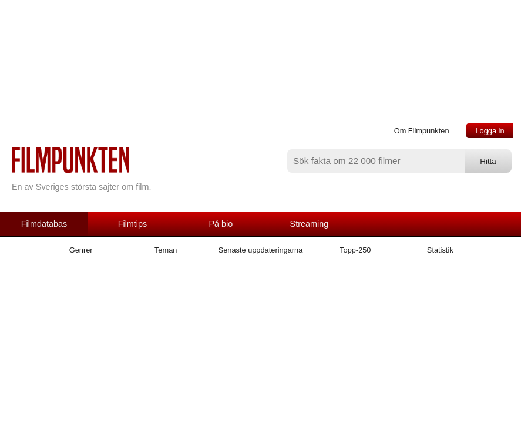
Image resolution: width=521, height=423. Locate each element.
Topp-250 (355, 250)
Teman (165, 250)
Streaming (309, 224)
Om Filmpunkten (421, 130)
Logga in (489, 130)
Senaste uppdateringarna (261, 250)
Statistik (440, 250)
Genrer (81, 250)
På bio (221, 224)
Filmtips (132, 224)
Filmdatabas (44, 224)
